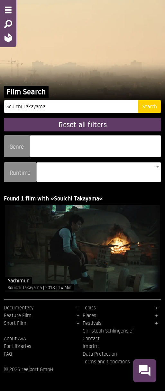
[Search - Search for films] (8, 24)
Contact (91, 338)
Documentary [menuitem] (18, 307)
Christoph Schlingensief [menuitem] (108, 330)
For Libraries (17, 346)
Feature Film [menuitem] (18, 315)
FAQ (8, 354)
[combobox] (95, 146)
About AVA (15, 338)
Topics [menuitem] (89, 307)
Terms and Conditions (106, 361)
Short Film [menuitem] (15, 323)
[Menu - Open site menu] (8, 10)
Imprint (91, 346)
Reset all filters (83, 124)
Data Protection (100, 354)
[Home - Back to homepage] (8, 37)
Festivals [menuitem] (92, 323)
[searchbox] (34, 143)
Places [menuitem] (89, 315)
